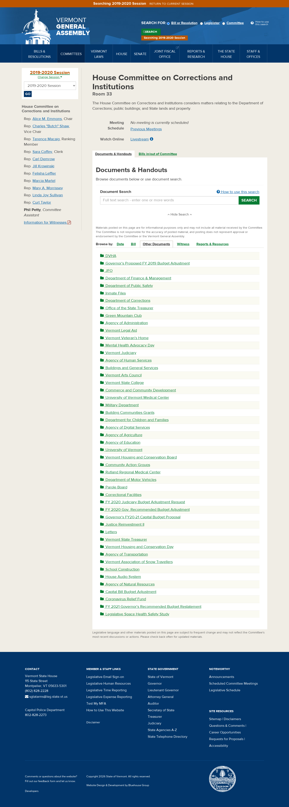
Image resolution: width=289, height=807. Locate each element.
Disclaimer (93, 722)
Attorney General (161, 697)
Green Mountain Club (121, 315)
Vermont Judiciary (118, 352)
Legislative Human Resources (108, 683)
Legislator (210, 23)
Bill (133, 244)
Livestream (140, 139)
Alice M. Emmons (47, 118)
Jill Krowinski (43, 166)
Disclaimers (232, 719)
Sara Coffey (42, 151)
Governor (155, 683)
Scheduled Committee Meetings (233, 683)
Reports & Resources (212, 244)
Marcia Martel (44, 180)
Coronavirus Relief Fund (123, 599)
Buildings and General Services (129, 367)
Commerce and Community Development (138, 390)
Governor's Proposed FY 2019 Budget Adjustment (145, 263)
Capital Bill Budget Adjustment (128, 591)
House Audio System (120, 576)
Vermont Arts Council (121, 375)
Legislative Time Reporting (106, 690)
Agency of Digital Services (125, 427)
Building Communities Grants (127, 412)
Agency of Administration (124, 322)
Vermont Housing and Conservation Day (137, 546)
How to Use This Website (105, 710)
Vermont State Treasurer (123, 539)
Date (120, 244)
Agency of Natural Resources (127, 584)
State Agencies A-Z (162, 730)
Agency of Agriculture (121, 435)
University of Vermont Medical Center (134, 397)
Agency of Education (120, 442)
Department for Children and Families (134, 419)
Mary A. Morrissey (48, 188)
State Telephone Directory (167, 737)
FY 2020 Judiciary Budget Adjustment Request (142, 502)
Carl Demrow (44, 159)
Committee (234, 23)
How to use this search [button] (238, 191)
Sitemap (215, 719)
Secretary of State (161, 710)
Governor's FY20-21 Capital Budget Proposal (140, 517)
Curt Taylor (42, 202)
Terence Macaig (46, 139)
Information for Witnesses (47, 222)
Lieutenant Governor (163, 690)
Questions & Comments (227, 726)
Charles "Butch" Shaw (51, 126)
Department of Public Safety (126, 285)
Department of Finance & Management (135, 278)
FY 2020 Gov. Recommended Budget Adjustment (145, 509)
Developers (32, 791)
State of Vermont (160, 677)
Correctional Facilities (120, 494)
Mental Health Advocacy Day (127, 345)
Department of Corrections (125, 300)
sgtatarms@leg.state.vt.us (46, 697)
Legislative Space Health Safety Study (134, 614)
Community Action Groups (125, 464)
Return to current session (171, 4)
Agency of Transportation (124, 554)
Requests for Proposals (226, 739)
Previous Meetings (146, 129)
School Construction (120, 569)
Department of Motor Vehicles (128, 479)
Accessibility (218, 746)
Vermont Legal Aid (118, 330)
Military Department (119, 405)
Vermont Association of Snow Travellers (136, 561)
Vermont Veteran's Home (124, 338)
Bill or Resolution (182, 23)
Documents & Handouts (113, 154)
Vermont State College (122, 382)
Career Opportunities (225, 732)
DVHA (108, 255)
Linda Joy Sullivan (48, 195)
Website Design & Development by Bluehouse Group (117, 785)
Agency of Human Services (126, 360)
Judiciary (154, 723)
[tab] (113, 154)
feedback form (47, 781)
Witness (183, 244)
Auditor (153, 703)
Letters (108, 532)
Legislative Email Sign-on (105, 677)
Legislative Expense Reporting (109, 697)
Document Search (180, 192)
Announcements (221, 677)
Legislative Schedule (224, 690)
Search (151, 32)
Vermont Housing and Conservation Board (138, 457)
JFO (106, 270)
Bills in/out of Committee (158, 154)
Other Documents (156, 244)
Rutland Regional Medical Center (130, 472)
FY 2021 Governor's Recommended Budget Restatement (150, 606)
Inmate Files (113, 293)
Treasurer (155, 717)
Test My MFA (96, 703)
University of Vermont (121, 449)
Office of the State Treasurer (126, 308)
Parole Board (113, 487)
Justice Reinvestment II (122, 524)
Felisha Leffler (44, 173)
